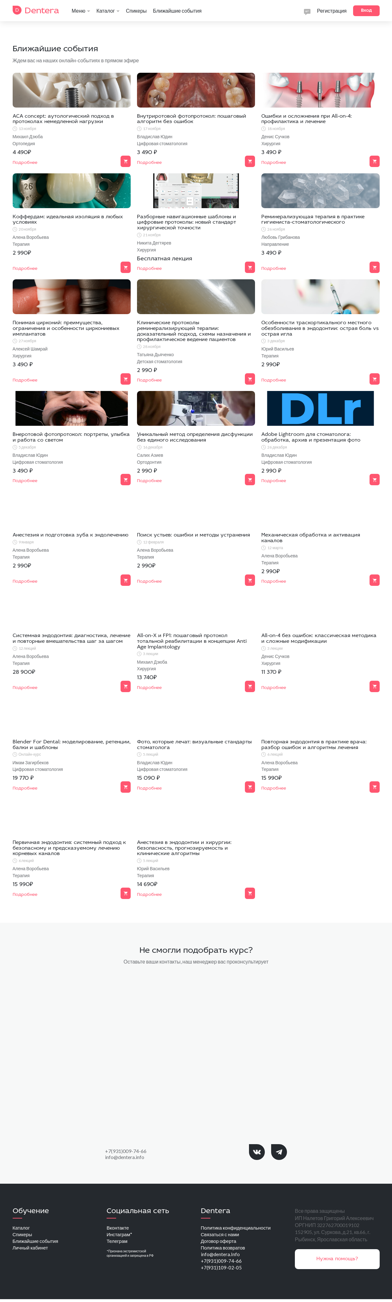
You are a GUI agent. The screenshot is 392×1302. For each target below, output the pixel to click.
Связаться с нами (221, 1235)
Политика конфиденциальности (238, 1228)
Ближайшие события (177, 10)
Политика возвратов (224, 1249)
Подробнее (25, 788)
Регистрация (332, 10)
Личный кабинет (31, 1249)
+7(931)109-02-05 (221, 1270)
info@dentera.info (124, 1157)
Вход (366, 10)
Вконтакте (118, 1228)
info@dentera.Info (220, 1256)
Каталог (108, 10)
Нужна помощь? (337, 1259)
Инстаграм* (120, 1235)
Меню (81, 10)
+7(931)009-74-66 (125, 1151)
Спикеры (136, 10)
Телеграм (118, 1242)
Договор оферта (220, 1242)
